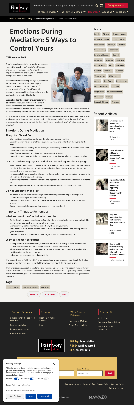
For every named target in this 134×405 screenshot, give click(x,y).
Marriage (120, 65)
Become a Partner (43, 5)
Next (64, 294)
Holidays (111, 44)
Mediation (45, 287)
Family (97, 34)
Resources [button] (93, 11)
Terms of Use (89, 383)
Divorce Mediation (114, 91)
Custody (116, 55)
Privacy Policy (102, 383)
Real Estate (108, 81)
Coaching (115, 86)
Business (119, 70)
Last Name (52, 369)
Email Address (83, 369)
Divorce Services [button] (47, 11)
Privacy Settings (116, 388)
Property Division (101, 102)
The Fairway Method (78, 320)
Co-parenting (100, 50)
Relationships (121, 81)
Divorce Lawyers (101, 86)
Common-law (100, 76)
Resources (21, 19)
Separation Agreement (20, 329)
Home (11, 19)
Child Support (114, 76)
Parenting (98, 60)
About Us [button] (107, 11)
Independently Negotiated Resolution (22, 319)
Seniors (97, 81)
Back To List (49, 294)
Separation (113, 50)
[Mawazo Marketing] (98, 397)
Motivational (99, 44)
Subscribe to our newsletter (106, 328)
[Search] (96, 5)
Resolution (108, 70)
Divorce (106, 34)
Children (121, 44)
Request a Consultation (81, 5)
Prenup (109, 97)
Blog (30, 19)
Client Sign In (60, 5)
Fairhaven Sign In (73, 383)
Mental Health (100, 65)
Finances (115, 102)
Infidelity (109, 60)
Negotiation (99, 91)
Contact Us (103, 317)
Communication (13, 287)
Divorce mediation (18, 325)
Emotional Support (30, 287)
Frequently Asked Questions (47, 319)
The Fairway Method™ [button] (72, 11)
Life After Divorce (101, 39)
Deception (98, 97)
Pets (111, 65)
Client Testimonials (77, 325)
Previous (34, 294)
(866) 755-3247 (117, 5)
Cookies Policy (117, 383)
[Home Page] (19, 7)
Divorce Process (119, 34)
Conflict (97, 70)
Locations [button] (121, 11)
